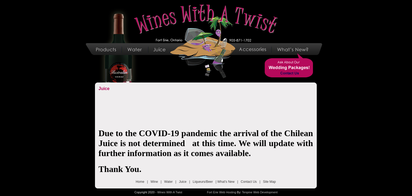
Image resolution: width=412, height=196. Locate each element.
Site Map (269, 182)
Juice (182, 182)
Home (140, 182)
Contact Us (249, 182)
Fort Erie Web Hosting (221, 192)
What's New (226, 182)
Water (168, 182)
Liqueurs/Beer (203, 182)
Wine (154, 182)
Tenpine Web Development (260, 192)
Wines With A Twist (169, 192)
